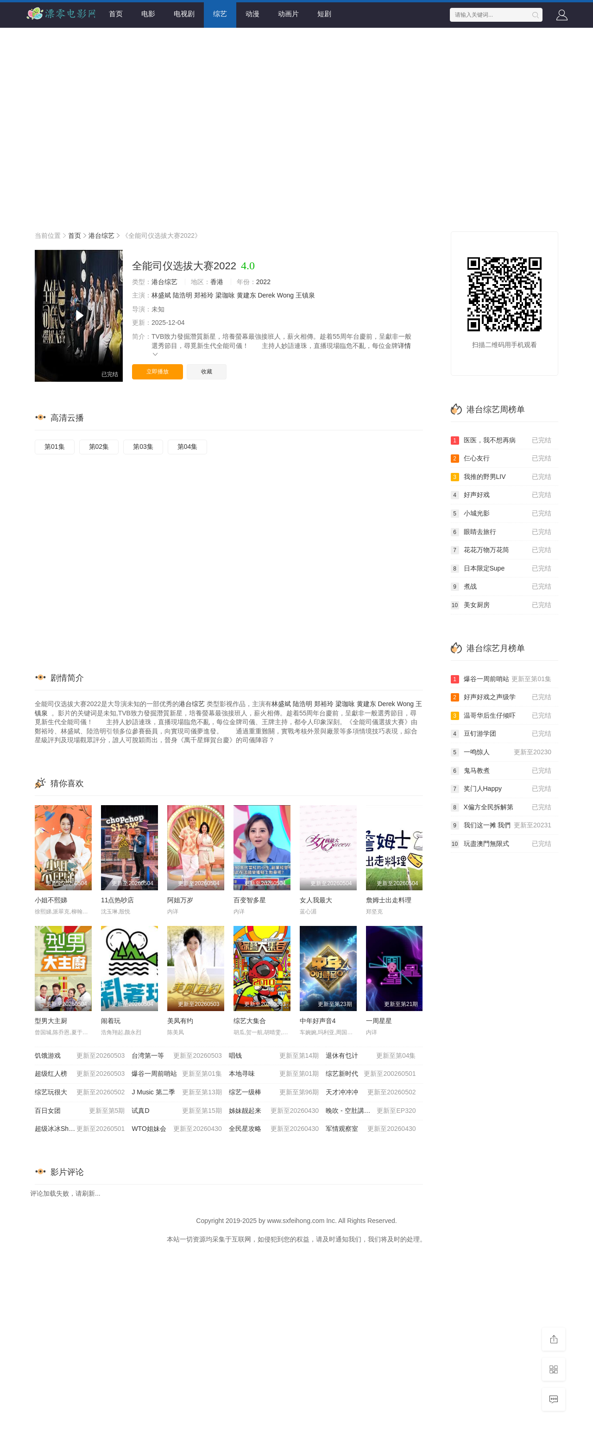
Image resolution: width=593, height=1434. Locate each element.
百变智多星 (249, 900)
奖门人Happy (501, 789)
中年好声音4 (318, 1020)
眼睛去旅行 (501, 532)
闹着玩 (110, 1020)
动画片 (288, 14)
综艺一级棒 (274, 1092)
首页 (116, 14)
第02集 (99, 446)
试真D (176, 1111)
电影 (148, 14)
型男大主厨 (51, 1020)
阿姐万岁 (180, 900)
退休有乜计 (371, 1056)
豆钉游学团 (501, 734)
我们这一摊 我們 (501, 825)
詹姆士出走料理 (388, 900)
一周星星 (379, 1020)
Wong (285, 295)
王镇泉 (305, 295)
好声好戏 (501, 495)
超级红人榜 (80, 1074)
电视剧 (184, 14)
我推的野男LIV (501, 477)
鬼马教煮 (501, 771)
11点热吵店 (117, 900)
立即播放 (157, 371)
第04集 (187, 446)
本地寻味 (274, 1074)
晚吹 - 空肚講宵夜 (371, 1111)
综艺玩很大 (80, 1092)
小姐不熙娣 (51, 900)
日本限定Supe (501, 568)
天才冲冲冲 (371, 1092)
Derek (266, 295)
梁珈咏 (225, 295)
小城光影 (501, 513)
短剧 (324, 14)
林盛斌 (161, 295)
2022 (263, 282)
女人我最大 (316, 900)
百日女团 (80, 1111)
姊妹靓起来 (274, 1111)
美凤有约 (180, 1020)
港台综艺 (101, 235)
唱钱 (274, 1056)
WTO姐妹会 (176, 1129)
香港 (216, 282)
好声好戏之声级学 (501, 697)
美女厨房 (501, 605)
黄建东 (246, 295)
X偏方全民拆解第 (501, 807)
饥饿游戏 (80, 1056)
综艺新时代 (371, 1074)
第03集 (143, 446)
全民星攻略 (274, 1129)
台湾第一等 (176, 1056)
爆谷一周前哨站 (176, 1074)
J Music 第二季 (176, 1092)
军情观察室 (371, 1129)
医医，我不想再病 (501, 440)
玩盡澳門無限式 (501, 844)
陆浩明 (182, 295)
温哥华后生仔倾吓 (501, 715)
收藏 (206, 371)
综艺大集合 (249, 1020)
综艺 (220, 14)
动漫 (252, 14)
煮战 (501, 586)
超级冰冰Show (80, 1129)
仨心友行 (501, 458)
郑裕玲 (204, 295)
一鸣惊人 (501, 752)
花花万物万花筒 (501, 550)
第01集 (54, 446)
